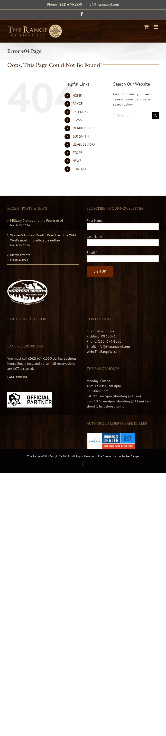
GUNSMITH (81, 136)
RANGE (78, 103)
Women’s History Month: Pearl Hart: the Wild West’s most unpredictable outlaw (43, 237)
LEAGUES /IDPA (84, 144)
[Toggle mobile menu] (156, 26)
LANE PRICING (17, 377)
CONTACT (80, 169)
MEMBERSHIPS (83, 128)
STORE (77, 153)
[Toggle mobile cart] (146, 26)
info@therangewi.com (102, 4)
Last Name (94, 236)
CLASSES (79, 120)
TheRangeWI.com (107, 351)
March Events (20, 255)
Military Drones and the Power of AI (36, 220)
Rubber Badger (130, 456)
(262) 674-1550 (109, 341)
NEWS (77, 161)
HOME (77, 95)
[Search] (155, 115)
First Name (94, 220)
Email (92, 252)
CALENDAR (80, 112)
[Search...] (132, 115)
